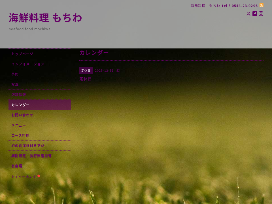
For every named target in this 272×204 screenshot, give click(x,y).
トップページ (22, 53)
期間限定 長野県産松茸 (31, 155)
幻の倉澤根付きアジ (27, 145)
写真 (15, 84)
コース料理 (20, 135)
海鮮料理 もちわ (45, 17)
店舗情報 (18, 94)
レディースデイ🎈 (26, 176)
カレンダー (20, 104)
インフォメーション (27, 64)
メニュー (18, 125)
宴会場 (16, 166)
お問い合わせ (22, 115)
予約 (15, 74)
